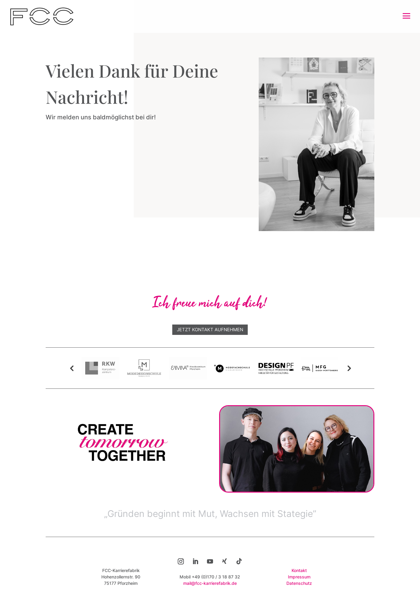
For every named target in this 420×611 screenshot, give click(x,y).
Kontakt (299, 570)
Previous (71, 368)
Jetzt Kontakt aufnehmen (210, 329)
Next (348, 368)
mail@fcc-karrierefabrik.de (210, 583)
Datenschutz (299, 583)
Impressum (299, 576)
